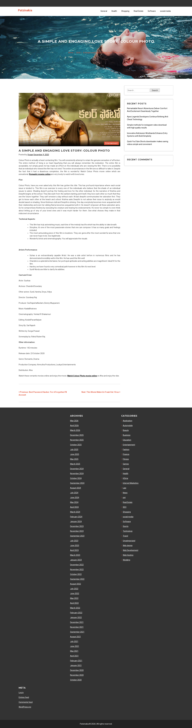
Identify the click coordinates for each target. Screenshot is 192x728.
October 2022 (76, 574)
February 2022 (76, 613)
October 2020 (76, 680)
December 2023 (77, 526)
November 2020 (77, 675)
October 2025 (76, 445)
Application (127, 421)
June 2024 (74, 497)
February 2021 (76, 661)
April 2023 (74, 550)
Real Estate (138, 11)
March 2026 (75, 430)
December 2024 (77, 469)
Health (114, 11)
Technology (128, 531)
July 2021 (74, 641)
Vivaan (30, 155)
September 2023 (77, 536)
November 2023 (77, 531)
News (125, 493)
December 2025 (77, 435)
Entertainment (111, 143)
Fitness (126, 459)
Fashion (126, 449)
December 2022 (77, 565)
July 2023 (74, 541)
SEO (124, 507)
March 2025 (75, 464)
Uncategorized (129, 541)
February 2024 (76, 517)
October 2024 (76, 478)
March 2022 (75, 608)
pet (124, 497)
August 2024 (75, 488)
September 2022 (77, 579)
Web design (128, 545)
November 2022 (77, 569)
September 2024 (77, 483)
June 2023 (74, 545)
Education (127, 440)
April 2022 (74, 603)
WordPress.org (25, 707)
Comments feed (26, 702)
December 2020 (77, 670)
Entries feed (24, 697)
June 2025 (74, 454)
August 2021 (75, 637)
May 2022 (74, 598)
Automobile (128, 425)
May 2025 (74, 459)
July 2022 (74, 589)
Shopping (125, 11)
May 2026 (74, 421)
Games (126, 464)
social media (165, 11)
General (104, 11)
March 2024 (75, 512)
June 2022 (74, 593)
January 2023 (76, 560)
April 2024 (74, 507)
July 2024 (74, 493)
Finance (126, 454)
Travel (125, 536)
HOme (125, 478)
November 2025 (77, 440)
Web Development (130, 550)
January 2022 (76, 617)
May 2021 (74, 651)
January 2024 (76, 521)
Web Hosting (128, 555)
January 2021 (76, 665)
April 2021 (74, 656)
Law (124, 488)
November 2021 (77, 627)
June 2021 (74, 646)
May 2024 (74, 502)
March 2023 (75, 555)
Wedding (126, 560)
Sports (125, 526)
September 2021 (77, 632)
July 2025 (74, 449)
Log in (21, 692)
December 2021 (77, 622)
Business (126, 435)
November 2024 (77, 473)
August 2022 (75, 584)
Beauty (126, 430)
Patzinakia (25, 10)
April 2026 (74, 425)
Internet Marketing (130, 483)
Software (152, 11)
